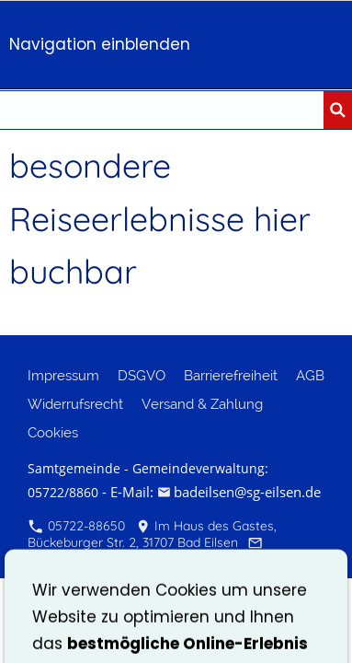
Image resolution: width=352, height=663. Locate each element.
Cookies (53, 433)
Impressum (63, 375)
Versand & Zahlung (202, 404)
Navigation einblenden (99, 44)
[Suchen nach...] (162, 110)
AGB (310, 375)
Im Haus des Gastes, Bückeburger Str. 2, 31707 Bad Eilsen (152, 534)
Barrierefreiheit (231, 375)
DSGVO (141, 375)
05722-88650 (76, 526)
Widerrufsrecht (75, 404)
